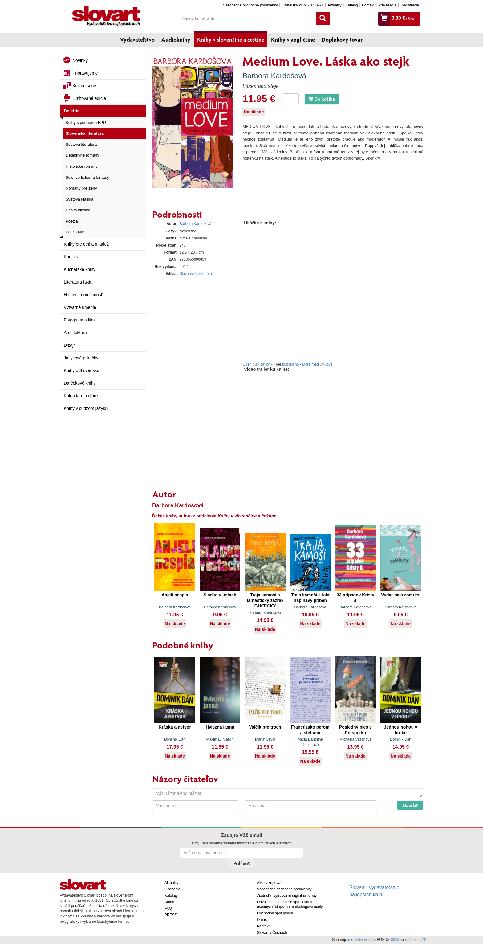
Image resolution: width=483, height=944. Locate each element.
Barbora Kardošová (274, 76)
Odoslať (410, 805)
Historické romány (82, 166)
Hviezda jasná (220, 727)
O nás (262, 919)
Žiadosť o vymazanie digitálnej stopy (287, 895)
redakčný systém (362, 940)
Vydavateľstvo (137, 39)
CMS (395, 940)
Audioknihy (175, 39)
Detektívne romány (82, 155)
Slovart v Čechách (272, 932)
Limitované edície (89, 98)
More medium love (317, 364)
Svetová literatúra (81, 144)
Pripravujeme (85, 73)
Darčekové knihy (80, 383)
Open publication (256, 364)
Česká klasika (78, 210)
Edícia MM (75, 232)
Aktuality (334, 5)
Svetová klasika (79, 199)
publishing (290, 364)
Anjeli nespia (174, 594)
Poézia (72, 221)
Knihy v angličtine (293, 39)
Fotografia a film (79, 319)
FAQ (168, 908)
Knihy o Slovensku (81, 370)
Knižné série (84, 85)
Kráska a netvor (175, 727)
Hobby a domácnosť (83, 294)
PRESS (170, 915)
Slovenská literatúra (85, 133)
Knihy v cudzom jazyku (86, 408)
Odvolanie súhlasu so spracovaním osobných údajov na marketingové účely (290, 904)
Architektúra (75, 332)
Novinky (80, 60)
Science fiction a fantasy (87, 177)
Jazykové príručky (81, 357)
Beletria (71, 110)
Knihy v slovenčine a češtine (230, 39)
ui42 (422, 940)
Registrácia (409, 5)
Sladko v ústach (220, 594)
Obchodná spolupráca (275, 913)
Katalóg (351, 5)
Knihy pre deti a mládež (86, 244)
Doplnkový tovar (342, 39)
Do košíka (321, 99)
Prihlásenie (387, 5)
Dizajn (70, 345)
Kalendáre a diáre (81, 395)
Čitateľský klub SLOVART (302, 5)
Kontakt (368, 5)
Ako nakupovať (269, 883)
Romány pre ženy (81, 188)
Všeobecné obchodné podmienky (250, 5)
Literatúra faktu (78, 282)
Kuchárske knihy (79, 269)
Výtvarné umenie (80, 307)
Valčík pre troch (265, 727)
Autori (169, 902)
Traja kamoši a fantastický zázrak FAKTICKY (265, 600)
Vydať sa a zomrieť (400, 594)
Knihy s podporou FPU (86, 122)
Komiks (71, 256)
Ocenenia (172, 889)
